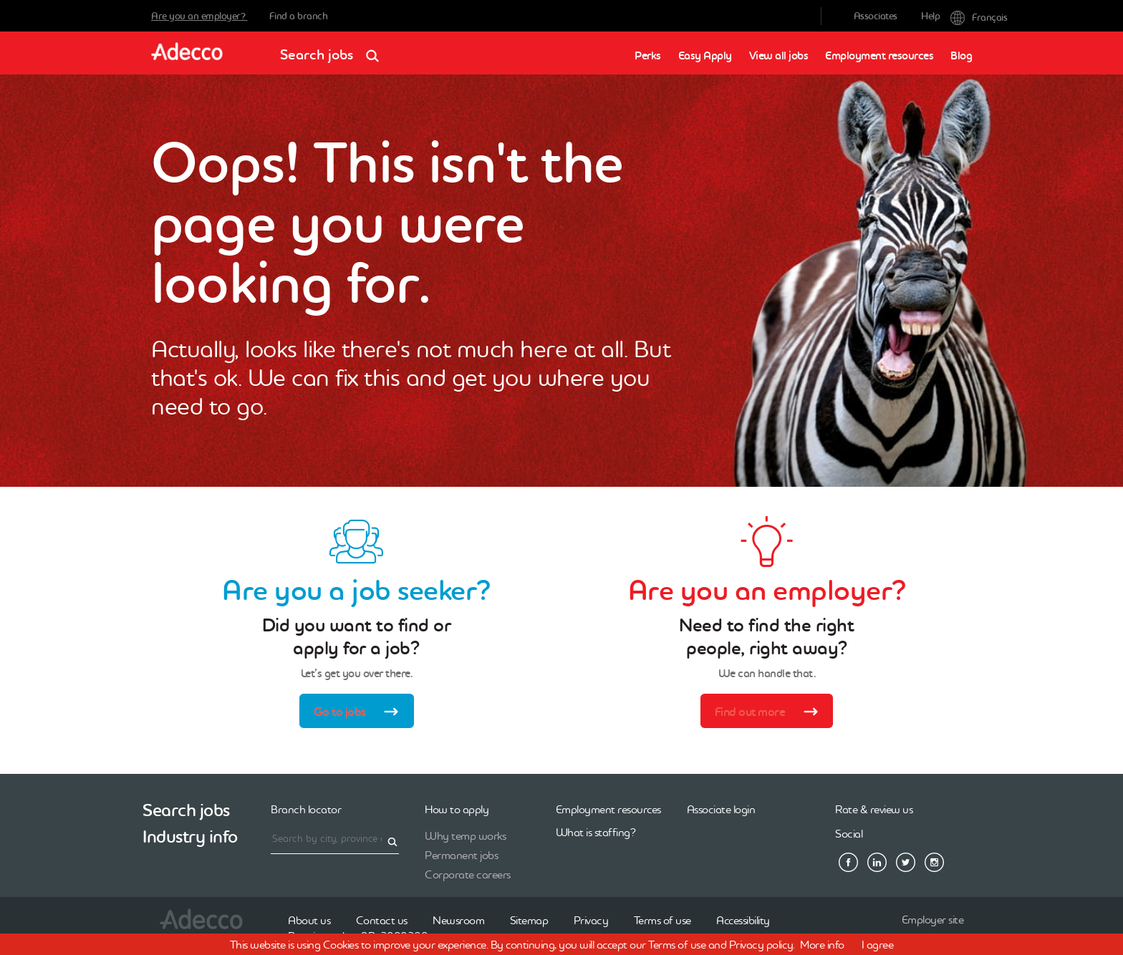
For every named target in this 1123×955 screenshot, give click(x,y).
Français (961, 16)
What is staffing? (596, 832)
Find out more (771, 713)
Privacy (591, 920)
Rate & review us (873, 809)
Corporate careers (468, 874)
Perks (648, 55)
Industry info (190, 836)
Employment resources (879, 55)
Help (930, 15)
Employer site (933, 919)
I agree (878, 944)
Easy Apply (705, 55)
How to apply (456, 809)
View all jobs (779, 55)
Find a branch (298, 15)
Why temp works (465, 835)
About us (309, 920)
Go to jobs (361, 713)
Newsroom (458, 920)
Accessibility (743, 920)
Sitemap (529, 920)
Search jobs (334, 50)
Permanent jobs (461, 855)
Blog (961, 55)
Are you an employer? (199, 15)
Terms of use (662, 920)
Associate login (721, 809)
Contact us (382, 920)
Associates (875, 15)
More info (822, 944)
